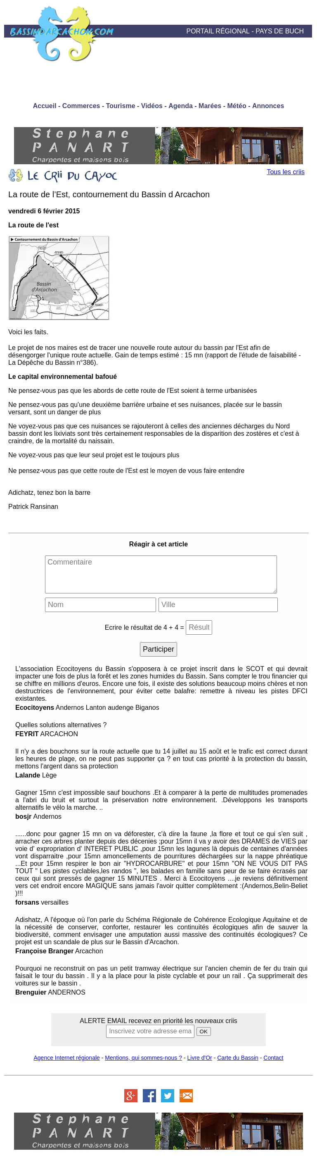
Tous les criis (286, 171)
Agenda (180, 105)
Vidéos (152, 105)
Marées (210, 105)
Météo (236, 105)
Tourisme (120, 105)
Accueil (45, 105)
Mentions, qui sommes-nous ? (143, 1057)
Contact (273, 1057)
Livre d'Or (199, 1057)
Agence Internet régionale (66, 1057)
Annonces (268, 105)
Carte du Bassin (237, 1057)
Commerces (81, 105)
